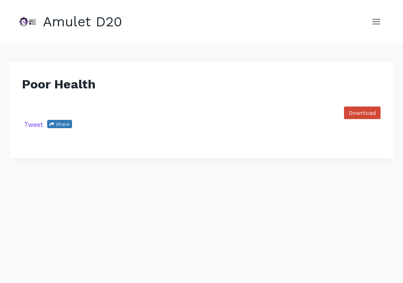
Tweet (33, 125)
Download (362, 113)
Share (60, 124)
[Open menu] (376, 21)
